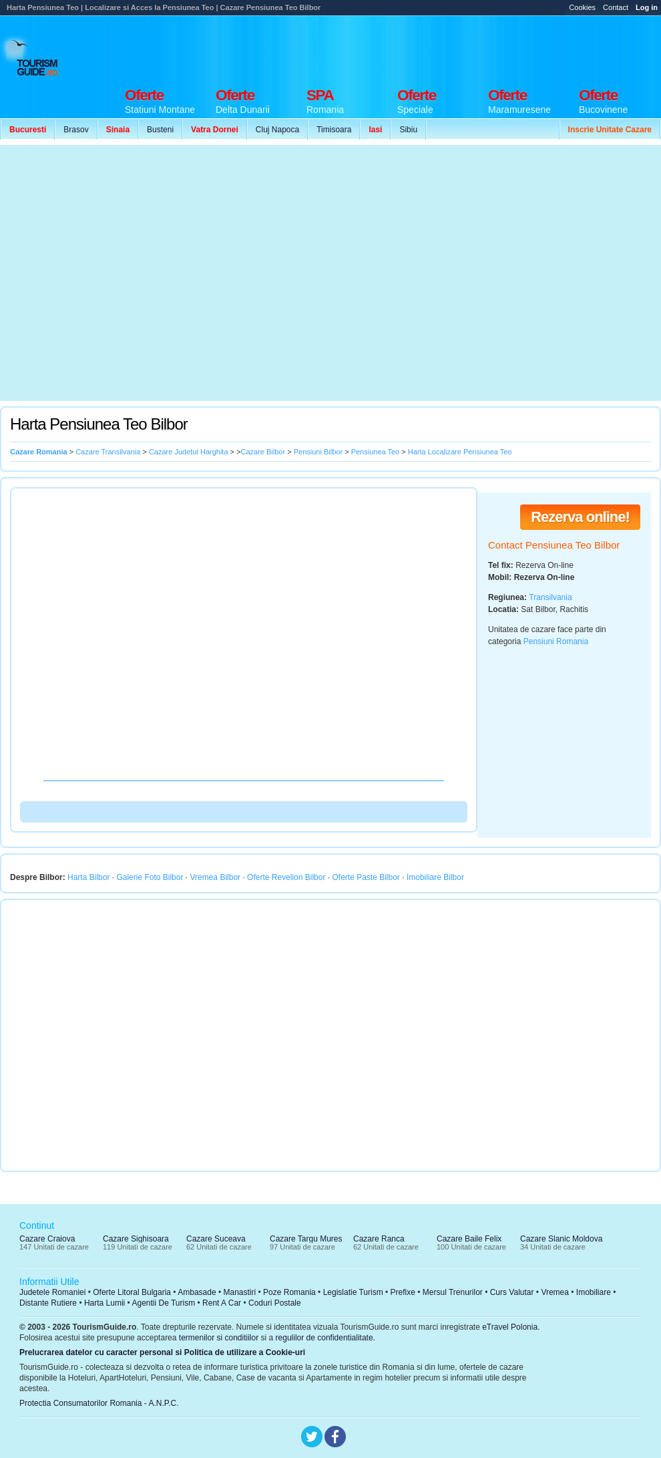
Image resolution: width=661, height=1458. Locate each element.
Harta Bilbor (88, 877)
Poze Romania (289, 1292)
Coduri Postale (274, 1303)
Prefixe (403, 1292)
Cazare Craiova (47, 1239)
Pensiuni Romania (555, 641)
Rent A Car (221, 1303)
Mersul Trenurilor (453, 1292)
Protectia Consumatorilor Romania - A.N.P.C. (99, 1403)
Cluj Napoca (277, 129)
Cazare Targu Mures (306, 1239)
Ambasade (197, 1292)
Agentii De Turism (164, 1303)
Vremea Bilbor (215, 877)
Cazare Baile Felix (469, 1239)
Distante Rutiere (48, 1303)
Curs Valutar (512, 1292)
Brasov (75, 129)
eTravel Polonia (509, 1327)
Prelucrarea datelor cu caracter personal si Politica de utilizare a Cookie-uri (162, 1352)
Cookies (582, 7)
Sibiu (408, 129)
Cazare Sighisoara (136, 1239)
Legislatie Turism (353, 1292)
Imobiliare (593, 1292)
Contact (615, 7)
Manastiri (239, 1292)
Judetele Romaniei (52, 1292)
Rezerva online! (580, 516)
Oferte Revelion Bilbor (286, 877)
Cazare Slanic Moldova (561, 1239)
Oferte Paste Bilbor (365, 877)
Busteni (160, 129)
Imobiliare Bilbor (435, 877)
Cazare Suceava (216, 1239)
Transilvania (550, 597)
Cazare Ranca (379, 1239)
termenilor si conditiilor (218, 1337)
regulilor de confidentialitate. (325, 1337)
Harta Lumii (104, 1303)
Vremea (555, 1292)
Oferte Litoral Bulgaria (132, 1292)
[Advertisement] (125, 273)
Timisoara (333, 129)
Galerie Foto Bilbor (149, 877)
